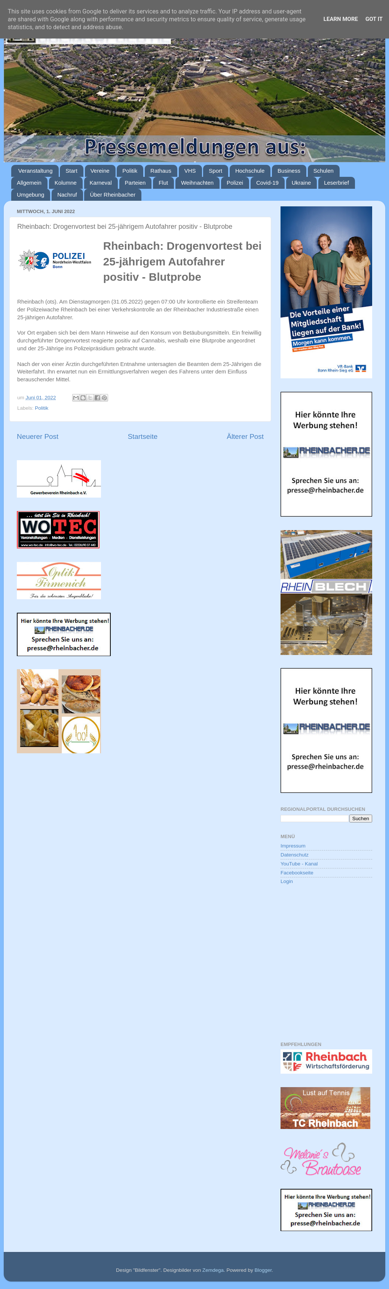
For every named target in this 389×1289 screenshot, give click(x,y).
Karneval (101, 182)
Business (289, 170)
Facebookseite (297, 873)
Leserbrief (336, 182)
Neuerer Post (37, 436)
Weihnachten (197, 182)
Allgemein (29, 182)
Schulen (323, 170)
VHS (190, 170)
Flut (163, 182)
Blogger (263, 1270)
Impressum (293, 846)
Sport (215, 170)
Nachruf (67, 194)
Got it (374, 19)
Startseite (142, 436)
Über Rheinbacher (112, 194)
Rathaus (160, 170)
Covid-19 (267, 182)
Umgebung (30, 194)
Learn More (341, 19)
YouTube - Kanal (299, 864)
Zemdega (213, 1270)
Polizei (235, 182)
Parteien (135, 182)
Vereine (100, 170)
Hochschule (249, 170)
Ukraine (301, 182)
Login (287, 881)
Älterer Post (245, 436)
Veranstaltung (35, 170)
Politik (129, 170)
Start (71, 170)
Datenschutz (295, 855)
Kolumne (66, 182)
